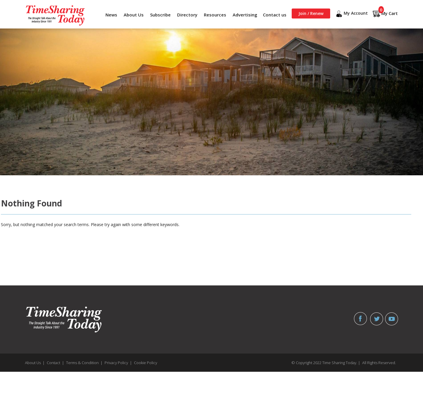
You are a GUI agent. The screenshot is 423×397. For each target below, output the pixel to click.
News (111, 15)
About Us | (35, 362)
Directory (187, 15)
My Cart (385, 13)
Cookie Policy (145, 362)
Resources (215, 15)
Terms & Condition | (84, 362)
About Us (134, 15)
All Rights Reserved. (379, 362)
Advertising (245, 15)
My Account (351, 13)
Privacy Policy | (118, 362)
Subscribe (160, 15)
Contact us (274, 15)
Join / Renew (310, 13)
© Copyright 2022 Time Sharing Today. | (325, 362)
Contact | (55, 362)
